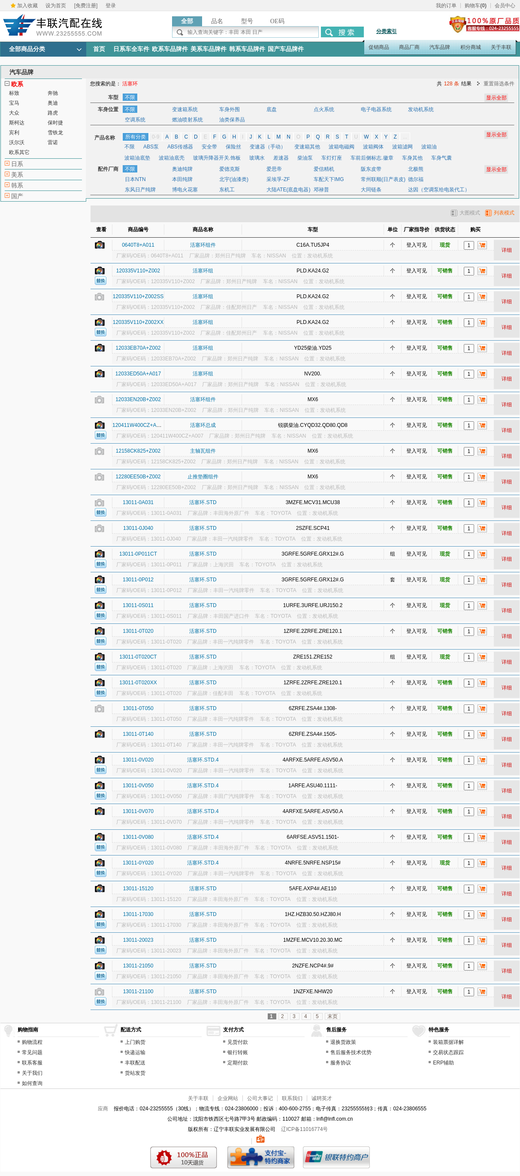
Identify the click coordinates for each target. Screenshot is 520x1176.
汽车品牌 (439, 47)
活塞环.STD (202, 502)
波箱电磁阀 (341, 147)
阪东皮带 (371, 169)
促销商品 (379, 47)
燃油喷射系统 (187, 120)
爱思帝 (274, 169)
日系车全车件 (131, 49)
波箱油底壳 (171, 158)
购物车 (476, 6)
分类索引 (386, 31)
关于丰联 (501, 47)
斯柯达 (16, 123)
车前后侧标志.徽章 (372, 158)
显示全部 (496, 135)
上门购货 (135, 1042)
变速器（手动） (268, 147)
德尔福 (415, 179)
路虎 (53, 113)
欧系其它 (19, 152)
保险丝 (233, 147)
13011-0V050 (138, 786)
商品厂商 (409, 47)
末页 (332, 1016)
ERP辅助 (443, 1063)
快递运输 (135, 1052)
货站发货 (135, 1073)
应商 (103, 1109)
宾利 (14, 133)
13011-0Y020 (138, 863)
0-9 (155, 137)
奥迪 (53, 103)
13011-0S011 (138, 605)
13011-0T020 (138, 631)
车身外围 (229, 109)
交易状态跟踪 (448, 1052)
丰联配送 (135, 1063)
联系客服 (32, 1063)
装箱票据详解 (448, 1042)
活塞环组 (203, 271)
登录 (111, 6)
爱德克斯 (229, 169)
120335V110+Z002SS (138, 296)
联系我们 (292, 1098)
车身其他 (412, 158)
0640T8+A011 (138, 245)
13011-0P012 (138, 580)
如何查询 (32, 1083)
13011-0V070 (138, 811)
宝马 (14, 103)
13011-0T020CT (138, 657)
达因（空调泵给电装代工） (439, 190)
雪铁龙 (55, 133)
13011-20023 (138, 940)
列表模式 (499, 212)
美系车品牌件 (208, 49)
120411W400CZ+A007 (138, 425)
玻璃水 (257, 158)
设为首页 (55, 6)
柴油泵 (305, 158)
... (405, 137)
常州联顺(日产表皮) (383, 179)
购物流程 (32, 1042)
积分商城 (470, 47)
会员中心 (505, 6)
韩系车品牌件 (247, 49)
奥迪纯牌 (182, 169)
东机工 (227, 190)
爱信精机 (324, 169)
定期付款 (237, 1063)
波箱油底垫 (137, 158)
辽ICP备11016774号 (304, 1129)
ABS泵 (151, 147)
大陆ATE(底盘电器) (288, 190)
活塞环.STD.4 (202, 760)
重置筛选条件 (499, 84)
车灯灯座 (331, 158)
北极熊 (415, 169)
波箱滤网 (402, 147)
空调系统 (135, 120)
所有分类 (135, 137)
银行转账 (237, 1052)
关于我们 (32, 1073)
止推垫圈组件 (202, 477)
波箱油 (429, 147)
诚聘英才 (321, 1098)
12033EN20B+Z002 (138, 399)
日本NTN (135, 179)
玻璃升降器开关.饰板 (217, 158)
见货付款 (237, 1042)
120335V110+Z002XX (138, 322)
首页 (99, 49)
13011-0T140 (138, 734)
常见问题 (32, 1052)
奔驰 (53, 93)
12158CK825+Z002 (138, 451)
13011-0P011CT (138, 554)
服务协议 (340, 1063)
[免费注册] (86, 6)
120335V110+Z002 (138, 271)
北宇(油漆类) (233, 179)
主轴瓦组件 (203, 451)
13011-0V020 (138, 760)
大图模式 (465, 212)
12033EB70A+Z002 (137, 348)
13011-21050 (138, 966)
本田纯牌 (182, 179)
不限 (130, 97)
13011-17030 (138, 914)
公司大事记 (260, 1098)
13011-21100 (138, 992)
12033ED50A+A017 (138, 374)
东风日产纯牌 (140, 190)
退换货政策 (343, 1042)
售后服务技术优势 (351, 1052)
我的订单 (446, 6)
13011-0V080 (138, 837)
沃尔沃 (16, 142)
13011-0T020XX (138, 683)
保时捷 (55, 123)
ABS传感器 (180, 147)
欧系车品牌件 (170, 49)
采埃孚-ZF (278, 179)
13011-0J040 (138, 528)
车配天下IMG (329, 179)
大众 (14, 113)
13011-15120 (138, 889)
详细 (507, 250)
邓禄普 (321, 190)
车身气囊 (441, 158)
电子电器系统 (376, 109)
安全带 (209, 147)
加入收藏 (27, 6)
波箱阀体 (373, 147)
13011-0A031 (138, 502)
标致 (14, 93)
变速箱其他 (307, 147)
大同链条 (371, 190)
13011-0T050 (138, 708)
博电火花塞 (185, 190)
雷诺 (53, 142)
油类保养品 (232, 120)
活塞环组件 (203, 245)
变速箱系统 (185, 109)
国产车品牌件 (286, 49)
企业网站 (228, 1098)
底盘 (271, 109)
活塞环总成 (203, 425)
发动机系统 (421, 109)
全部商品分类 (27, 49)
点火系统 (324, 109)
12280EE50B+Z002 (137, 477)
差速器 (281, 158)
